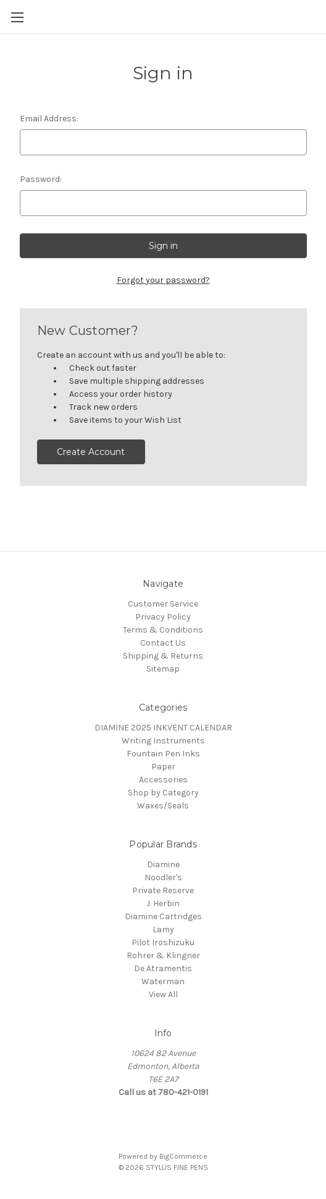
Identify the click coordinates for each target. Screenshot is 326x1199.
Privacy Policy (163, 617)
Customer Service (163, 604)
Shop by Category (163, 792)
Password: (41, 179)
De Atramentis (163, 968)
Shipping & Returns (163, 656)
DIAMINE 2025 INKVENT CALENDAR (163, 727)
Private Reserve (163, 890)
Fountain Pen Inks (163, 753)
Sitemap (163, 669)
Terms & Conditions (163, 630)
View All (163, 994)
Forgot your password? (163, 280)
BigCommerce (183, 1156)
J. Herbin (163, 903)
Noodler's (163, 877)
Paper (163, 766)
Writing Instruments (163, 740)
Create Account (91, 451)
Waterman (163, 981)
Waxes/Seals (163, 805)
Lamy (163, 929)
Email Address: (49, 118)
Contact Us (163, 643)
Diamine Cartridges (163, 916)
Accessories (163, 779)
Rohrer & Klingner (163, 955)
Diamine (163, 864)
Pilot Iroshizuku (163, 942)
